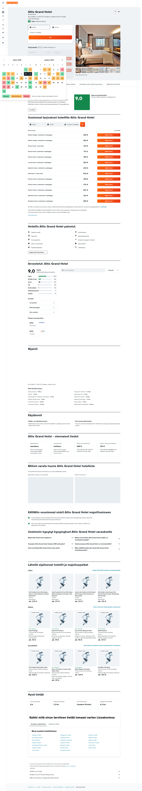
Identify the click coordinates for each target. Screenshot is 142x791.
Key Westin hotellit (37, 707)
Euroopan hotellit (46, 757)
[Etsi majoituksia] (3, 12)
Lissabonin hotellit (69, 757)
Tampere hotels (36, 718)
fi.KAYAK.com (31, 757)
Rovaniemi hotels (65, 720)
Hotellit (38, 757)
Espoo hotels (92, 718)
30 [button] (68, 61)
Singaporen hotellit (65, 705)
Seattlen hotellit (36, 705)
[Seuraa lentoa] (3, 28)
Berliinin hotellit (93, 705)
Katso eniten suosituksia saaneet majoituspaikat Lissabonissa (102, 615)
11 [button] (46, 53)
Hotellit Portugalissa (58, 757)
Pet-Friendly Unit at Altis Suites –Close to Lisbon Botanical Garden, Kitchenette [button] (39, 564)
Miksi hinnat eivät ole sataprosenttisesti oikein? (75, 748)
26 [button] (50, 61)
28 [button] (59, 61)
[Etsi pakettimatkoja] (3, 20)
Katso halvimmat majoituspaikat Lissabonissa (106, 577)
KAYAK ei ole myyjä (75, 741)
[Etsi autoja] (3, 16)
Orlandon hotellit (65, 712)
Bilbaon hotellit (93, 707)
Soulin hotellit (36, 710)
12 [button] (50, 53)
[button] (3, 3)
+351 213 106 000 (33, 19)
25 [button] (46, 61)
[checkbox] (37, 324)
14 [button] (59, 53)
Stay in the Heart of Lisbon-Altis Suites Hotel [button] (61, 640)
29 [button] (63, 61)
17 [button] (42, 57)
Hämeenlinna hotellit (66, 710)
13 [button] (55, 53)
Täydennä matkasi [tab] (54, 694)
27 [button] (55, 61)
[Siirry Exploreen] (3, 25)
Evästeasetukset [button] (32, 215)
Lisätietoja (103, 207)
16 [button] (68, 53)
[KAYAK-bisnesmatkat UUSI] (3, 32)
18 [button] (46, 57)
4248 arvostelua (41, 21)
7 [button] (59, 48)
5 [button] (50, 48)
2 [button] (82, 44)
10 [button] (42, 53)
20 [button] (55, 57)
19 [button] (50, 57)
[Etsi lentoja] (3, 8)
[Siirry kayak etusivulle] (12, 3)
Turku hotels (35, 720)
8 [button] (63, 48)
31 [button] (42, 66)
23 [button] (68, 57)
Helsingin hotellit (65, 707)
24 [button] (42, 61)
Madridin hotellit (64, 715)
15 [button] (63, 53)
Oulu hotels (92, 715)
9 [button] (82, 48)
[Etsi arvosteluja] (84, 270)
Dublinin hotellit (36, 712)
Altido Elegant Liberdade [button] (82, 639)
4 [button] (46, 48)
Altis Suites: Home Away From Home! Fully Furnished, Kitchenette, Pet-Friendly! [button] (108, 564)
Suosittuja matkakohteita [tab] (38, 694)
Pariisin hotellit (93, 710)
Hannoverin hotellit (94, 712)
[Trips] (3, 37)
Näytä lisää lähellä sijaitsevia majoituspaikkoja (106, 540)
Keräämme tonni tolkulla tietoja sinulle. (75, 744)
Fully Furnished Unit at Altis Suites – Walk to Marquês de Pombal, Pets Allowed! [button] (62, 564)
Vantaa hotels (64, 718)
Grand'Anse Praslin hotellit (39, 715)
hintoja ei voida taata (70, 736)
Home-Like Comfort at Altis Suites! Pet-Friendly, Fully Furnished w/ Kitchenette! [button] (85, 564)
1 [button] (63, 44)
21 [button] (59, 57)
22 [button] (63, 57)
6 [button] (100, 44)
